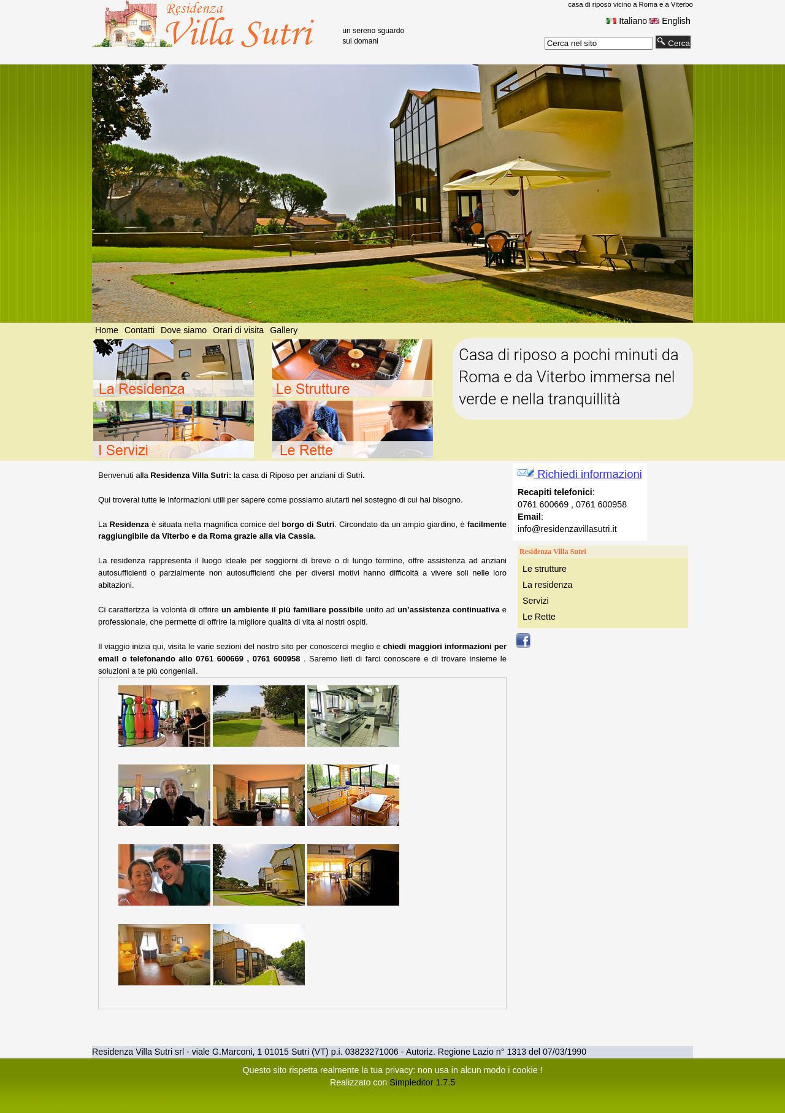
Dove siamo (184, 330)
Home (106, 330)
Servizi (536, 601)
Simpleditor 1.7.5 (422, 1082)
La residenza (548, 585)
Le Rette (539, 617)
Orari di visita (238, 330)
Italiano (627, 21)
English (670, 21)
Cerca (673, 42)
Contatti (139, 330)
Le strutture (545, 569)
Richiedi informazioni (580, 474)
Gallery (283, 330)
